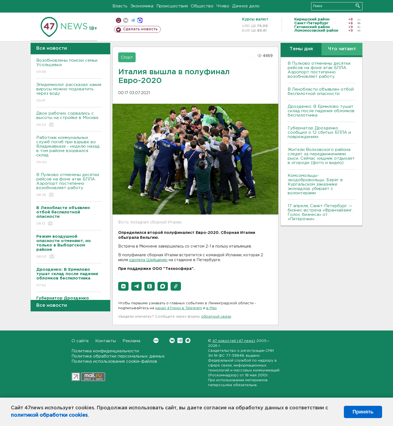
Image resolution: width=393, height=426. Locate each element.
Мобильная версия (118, 20)
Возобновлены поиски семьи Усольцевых (69, 66)
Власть (119, 6)
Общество (202, 6)
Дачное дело (246, 6)
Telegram (180, 340)
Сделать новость (140, 29)
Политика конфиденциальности (105, 351)
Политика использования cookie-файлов (114, 361)
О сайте (80, 341)
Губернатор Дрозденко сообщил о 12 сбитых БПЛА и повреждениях (319, 132)
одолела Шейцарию (148, 260)
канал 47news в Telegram (178, 308)
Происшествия (172, 6)
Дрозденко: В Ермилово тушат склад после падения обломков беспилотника (321, 111)
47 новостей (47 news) (233, 340)
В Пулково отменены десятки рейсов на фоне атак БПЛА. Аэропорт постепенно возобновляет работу (69, 185)
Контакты (105, 341)
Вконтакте (156, 340)
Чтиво (222, 6)
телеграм (132, 20)
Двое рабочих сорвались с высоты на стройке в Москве (69, 119)
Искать (358, 6)
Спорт (127, 57)
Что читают (342, 49)
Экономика (141, 6)
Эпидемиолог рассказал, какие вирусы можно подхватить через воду (69, 93)
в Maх (211, 308)
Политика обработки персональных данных (118, 356)
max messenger (139, 20)
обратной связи (216, 316)
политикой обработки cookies (49, 415)
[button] (123, 286)
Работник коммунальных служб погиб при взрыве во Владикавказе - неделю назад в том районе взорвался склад (69, 150)
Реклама (131, 341)
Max (187, 340)
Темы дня (301, 49)
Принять (363, 412)
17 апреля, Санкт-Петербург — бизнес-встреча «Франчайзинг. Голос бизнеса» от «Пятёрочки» (320, 212)
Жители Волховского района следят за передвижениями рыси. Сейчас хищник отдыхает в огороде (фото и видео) (321, 156)
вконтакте (125, 20)
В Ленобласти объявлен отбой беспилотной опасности (321, 92)
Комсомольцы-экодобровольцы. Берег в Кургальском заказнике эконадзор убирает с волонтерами (315, 184)
